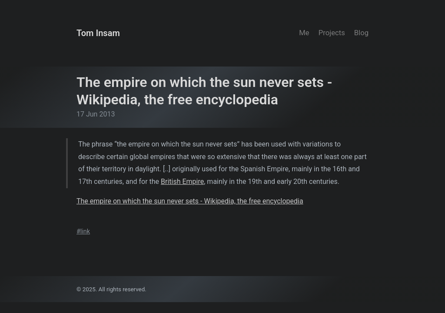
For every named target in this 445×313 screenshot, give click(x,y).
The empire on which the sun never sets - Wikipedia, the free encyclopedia (189, 201)
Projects (332, 33)
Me (304, 33)
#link (83, 231)
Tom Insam (98, 33)
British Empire (182, 181)
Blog (361, 33)
